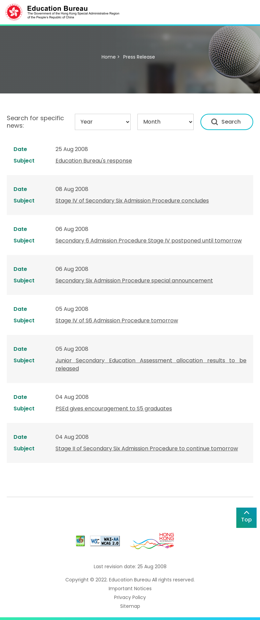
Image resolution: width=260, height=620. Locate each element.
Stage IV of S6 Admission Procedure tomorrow (117, 320)
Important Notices (130, 588)
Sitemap (130, 606)
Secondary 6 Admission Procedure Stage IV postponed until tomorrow (149, 240)
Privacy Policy (130, 597)
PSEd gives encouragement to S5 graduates (114, 408)
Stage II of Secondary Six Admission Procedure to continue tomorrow (147, 448)
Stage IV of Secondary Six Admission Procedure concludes (132, 201)
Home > (111, 57)
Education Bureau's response (94, 161)
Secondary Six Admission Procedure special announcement (134, 280)
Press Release (139, 57)
